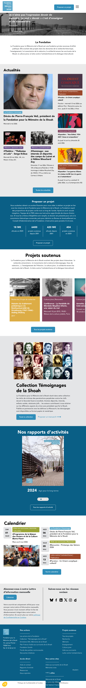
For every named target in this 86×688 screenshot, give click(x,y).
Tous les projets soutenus (43, 329)
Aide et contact (25, 665)
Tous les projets (67, 636)
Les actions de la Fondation (29, 636)
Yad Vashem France (52, 685)
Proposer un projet (64, 7)
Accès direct (25, 659)
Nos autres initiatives (27, 653)
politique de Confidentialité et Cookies (22, 616)
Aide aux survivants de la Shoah (57, 665)
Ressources (24, 670)
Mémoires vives (51, 667)
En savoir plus (17, 31)
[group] (43, 469)
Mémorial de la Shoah (53, 679)
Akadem (75, 670)
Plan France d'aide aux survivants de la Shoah (36, 644)
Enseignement (67, 644)
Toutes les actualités (43, 190)
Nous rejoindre (25, 673)
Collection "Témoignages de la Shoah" (33, 639)
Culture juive (66, 647)
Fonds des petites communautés (31, 650)
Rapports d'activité (26, 667)
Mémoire (65, 642)
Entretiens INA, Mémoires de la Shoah (33, 642)
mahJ (47, 673)
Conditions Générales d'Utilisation (57, 683)
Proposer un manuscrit (49, 417)
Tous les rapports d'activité (43, 507)
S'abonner (10, 597)
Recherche (66, 639)
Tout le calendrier (51, 572)
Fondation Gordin (26, 647)
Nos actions (25, 630)
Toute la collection (26, 417)
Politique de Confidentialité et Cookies (30, 683)
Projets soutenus (69, 630)
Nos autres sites (52, 659)
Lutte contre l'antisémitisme (72, 653)
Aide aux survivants (69, 650)
